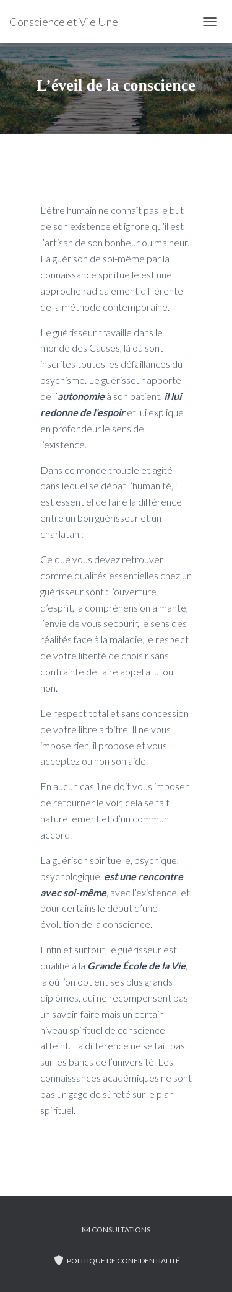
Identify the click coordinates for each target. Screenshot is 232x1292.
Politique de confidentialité (116, 1260)
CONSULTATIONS (116, 1229)
